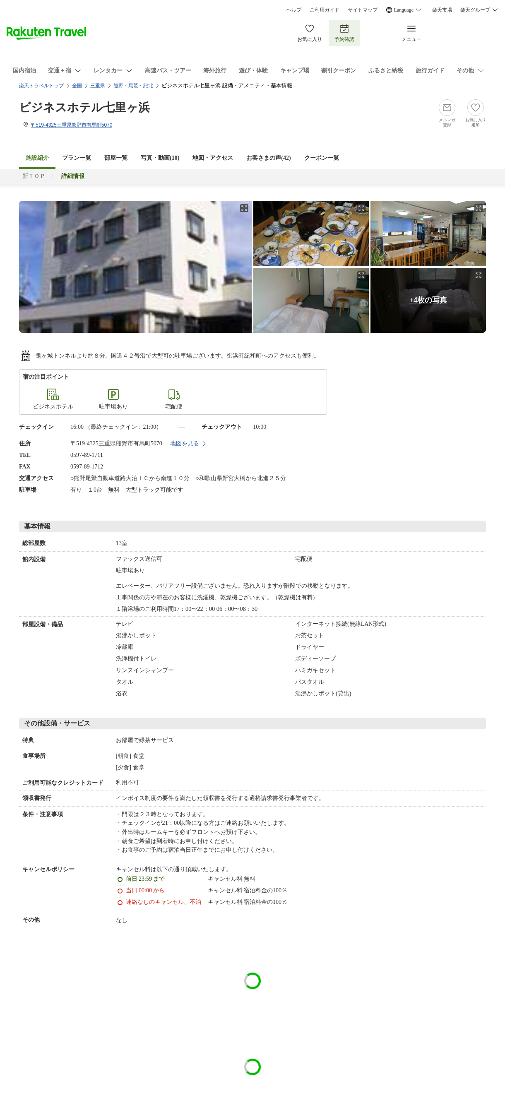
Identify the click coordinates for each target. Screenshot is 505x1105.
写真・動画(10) (160, 158)
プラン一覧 (76, 158)
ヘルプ (293, 10)
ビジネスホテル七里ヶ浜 (84, 107)
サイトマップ (363, 10)
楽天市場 (442, 10)
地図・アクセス (212, 158)
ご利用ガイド (324, 10)
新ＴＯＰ (34, 176)
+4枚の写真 (428, 300)
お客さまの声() (268, 158)
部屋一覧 (115, 158)
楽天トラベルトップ (41, 86)
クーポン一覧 (321, 158)
